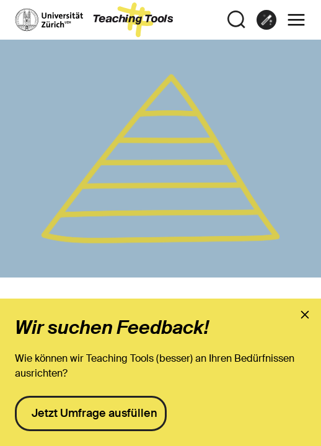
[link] (266, 20)
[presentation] (305, 314)
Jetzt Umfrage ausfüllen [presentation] (94, 413)
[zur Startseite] (94, 20)
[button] (296, 20)
